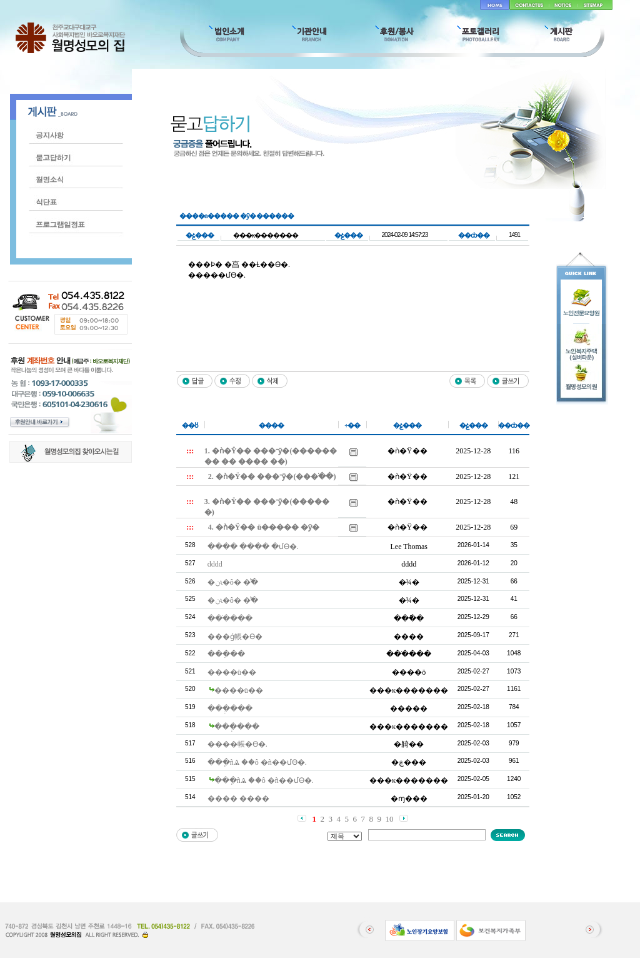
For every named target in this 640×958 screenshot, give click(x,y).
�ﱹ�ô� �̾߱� (233, 582)
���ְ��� (230, 708)
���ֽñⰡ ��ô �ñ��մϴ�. (257, 762)
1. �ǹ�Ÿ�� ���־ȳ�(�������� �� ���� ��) (271, 456)
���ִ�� (226, 654)
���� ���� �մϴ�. (253, 546)
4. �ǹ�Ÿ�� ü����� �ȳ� (263, 527)
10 (390, 819)
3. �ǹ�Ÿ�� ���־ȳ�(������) (267, 507)
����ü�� (232, 672)
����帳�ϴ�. (238, 744)
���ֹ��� (230, 618)
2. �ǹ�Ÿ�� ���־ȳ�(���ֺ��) (272, 476)
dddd (215, 564)
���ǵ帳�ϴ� (235, 636)
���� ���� (238, 798)
